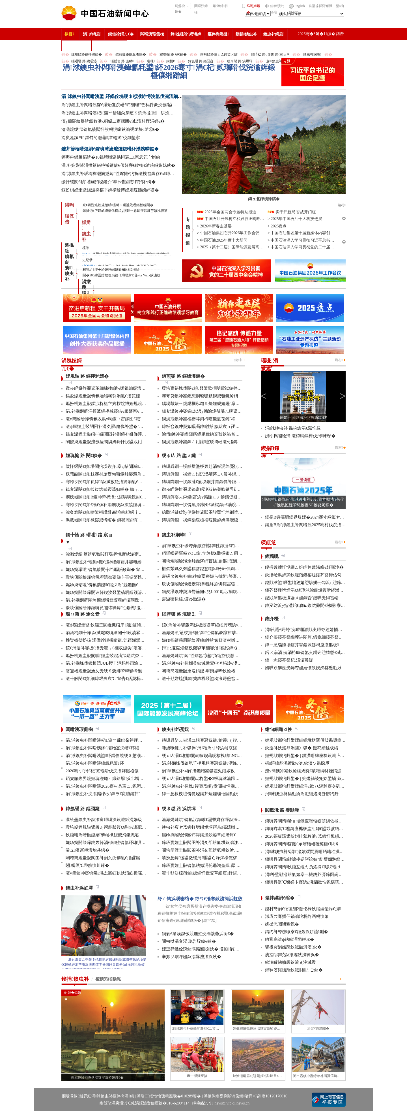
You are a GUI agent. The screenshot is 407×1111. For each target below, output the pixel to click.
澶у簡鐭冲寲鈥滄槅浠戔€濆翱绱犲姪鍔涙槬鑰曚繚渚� (316, 771)
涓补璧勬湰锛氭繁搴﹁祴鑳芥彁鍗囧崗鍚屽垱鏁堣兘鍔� (318, 874)
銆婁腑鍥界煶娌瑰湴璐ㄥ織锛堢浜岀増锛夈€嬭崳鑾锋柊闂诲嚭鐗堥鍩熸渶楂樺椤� (145, 778)
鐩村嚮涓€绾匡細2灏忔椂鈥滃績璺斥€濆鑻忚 (308, 909)
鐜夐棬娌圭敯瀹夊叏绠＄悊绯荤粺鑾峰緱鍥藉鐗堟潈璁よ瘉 (121, 671)
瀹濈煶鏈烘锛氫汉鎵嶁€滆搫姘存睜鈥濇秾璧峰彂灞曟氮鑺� (219, 819)
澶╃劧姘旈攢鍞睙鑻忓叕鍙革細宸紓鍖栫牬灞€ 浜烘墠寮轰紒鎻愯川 (226, 873)
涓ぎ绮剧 (92, 34)
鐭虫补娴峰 (312, 54)
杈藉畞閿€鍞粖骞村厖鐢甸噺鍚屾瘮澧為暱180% (111, 474)
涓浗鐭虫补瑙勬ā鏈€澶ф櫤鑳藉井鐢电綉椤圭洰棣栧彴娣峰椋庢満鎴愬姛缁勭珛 (141, 562)
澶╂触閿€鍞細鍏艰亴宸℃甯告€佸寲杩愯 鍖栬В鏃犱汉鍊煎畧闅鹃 (130, 678)
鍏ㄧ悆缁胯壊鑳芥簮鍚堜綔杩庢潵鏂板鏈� (306, 645)
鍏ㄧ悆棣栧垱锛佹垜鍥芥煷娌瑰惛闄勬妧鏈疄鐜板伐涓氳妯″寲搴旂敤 (228, 794)
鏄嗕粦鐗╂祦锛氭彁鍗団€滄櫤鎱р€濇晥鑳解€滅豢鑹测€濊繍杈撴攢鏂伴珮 (231, 504)
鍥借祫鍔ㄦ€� (121, 34)
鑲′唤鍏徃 (220, 6)
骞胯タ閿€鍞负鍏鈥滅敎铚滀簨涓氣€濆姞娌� (110, 481)
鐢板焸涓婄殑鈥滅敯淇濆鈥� (293, 947)
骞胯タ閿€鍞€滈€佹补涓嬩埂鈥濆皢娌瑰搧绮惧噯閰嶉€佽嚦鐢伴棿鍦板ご (134, 504)
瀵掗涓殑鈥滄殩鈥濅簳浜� (292, 954)
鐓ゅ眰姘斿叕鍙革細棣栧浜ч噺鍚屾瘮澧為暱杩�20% (116, 388)
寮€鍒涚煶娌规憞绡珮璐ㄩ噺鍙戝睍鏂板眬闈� (118, 205)
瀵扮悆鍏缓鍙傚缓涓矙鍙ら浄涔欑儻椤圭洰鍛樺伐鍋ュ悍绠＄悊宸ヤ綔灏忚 (234, 858)
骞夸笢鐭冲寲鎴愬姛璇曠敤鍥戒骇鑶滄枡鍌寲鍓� (209, 396)
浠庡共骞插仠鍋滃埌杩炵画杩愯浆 (297, 916)
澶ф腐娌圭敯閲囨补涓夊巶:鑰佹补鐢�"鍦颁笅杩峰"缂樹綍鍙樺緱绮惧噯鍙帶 (139, 426)
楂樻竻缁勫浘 (76, 45)
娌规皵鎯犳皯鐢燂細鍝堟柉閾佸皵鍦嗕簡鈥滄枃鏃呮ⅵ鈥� (319, 740)
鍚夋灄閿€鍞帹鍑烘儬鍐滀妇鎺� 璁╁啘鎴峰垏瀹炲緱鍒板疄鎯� (127, 489)
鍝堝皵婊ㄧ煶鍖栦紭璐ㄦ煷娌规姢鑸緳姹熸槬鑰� (209, 403)
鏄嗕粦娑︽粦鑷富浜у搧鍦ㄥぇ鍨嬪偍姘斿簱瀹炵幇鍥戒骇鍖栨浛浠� (227, 497)
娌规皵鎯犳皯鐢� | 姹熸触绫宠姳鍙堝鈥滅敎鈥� (312, 778)
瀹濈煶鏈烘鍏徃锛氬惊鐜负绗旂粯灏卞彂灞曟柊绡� (213, 655)
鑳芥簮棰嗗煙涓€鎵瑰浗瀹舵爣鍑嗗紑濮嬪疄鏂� (110, 148)
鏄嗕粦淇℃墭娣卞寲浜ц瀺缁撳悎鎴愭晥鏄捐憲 (308, 882)
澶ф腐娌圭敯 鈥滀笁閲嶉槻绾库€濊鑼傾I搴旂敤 (110, 625)
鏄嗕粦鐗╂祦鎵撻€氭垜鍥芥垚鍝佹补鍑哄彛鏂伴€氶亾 (213, 481)
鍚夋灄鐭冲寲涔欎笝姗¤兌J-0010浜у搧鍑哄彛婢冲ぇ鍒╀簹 (216, 591)
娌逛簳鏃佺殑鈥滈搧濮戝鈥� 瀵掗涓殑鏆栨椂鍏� (211, 949)
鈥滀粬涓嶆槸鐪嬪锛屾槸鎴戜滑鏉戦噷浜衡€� (110, 835)
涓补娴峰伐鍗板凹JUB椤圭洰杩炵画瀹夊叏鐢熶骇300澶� (120, 663)
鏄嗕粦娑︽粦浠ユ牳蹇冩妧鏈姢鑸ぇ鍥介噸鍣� (208, 740)
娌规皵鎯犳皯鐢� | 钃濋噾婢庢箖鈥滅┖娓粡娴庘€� (315, 755)
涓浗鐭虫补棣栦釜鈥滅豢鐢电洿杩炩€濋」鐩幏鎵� (211, 663)
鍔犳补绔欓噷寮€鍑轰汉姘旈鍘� (296, 931)
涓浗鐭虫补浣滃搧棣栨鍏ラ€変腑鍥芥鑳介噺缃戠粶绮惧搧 (122, 794)
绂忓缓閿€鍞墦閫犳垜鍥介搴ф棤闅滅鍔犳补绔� (108, 182)
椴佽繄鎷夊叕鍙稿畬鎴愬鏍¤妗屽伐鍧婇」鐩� (207, 568)
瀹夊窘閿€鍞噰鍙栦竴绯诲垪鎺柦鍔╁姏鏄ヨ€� (112, 512)
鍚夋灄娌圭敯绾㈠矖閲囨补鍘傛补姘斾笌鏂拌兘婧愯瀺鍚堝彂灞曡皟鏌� (133, 434)
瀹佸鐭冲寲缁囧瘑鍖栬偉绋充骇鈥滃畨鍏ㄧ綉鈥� (209, 434)
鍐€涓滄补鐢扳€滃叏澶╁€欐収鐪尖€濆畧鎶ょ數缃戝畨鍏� (121, 648)
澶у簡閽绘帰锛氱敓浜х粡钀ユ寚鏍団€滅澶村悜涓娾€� (113, 121)
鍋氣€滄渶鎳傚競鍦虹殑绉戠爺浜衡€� (198, 933)
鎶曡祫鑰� (182, 6)
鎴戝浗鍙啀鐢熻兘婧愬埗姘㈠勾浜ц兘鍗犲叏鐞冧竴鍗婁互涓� (324, 582)
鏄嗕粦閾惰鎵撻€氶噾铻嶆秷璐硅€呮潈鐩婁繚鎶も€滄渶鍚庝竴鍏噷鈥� (333, 844)
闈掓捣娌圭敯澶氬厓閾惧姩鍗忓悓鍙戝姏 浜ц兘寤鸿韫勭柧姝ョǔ (127, 442)
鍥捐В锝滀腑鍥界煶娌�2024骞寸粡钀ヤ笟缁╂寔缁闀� (319, 517)
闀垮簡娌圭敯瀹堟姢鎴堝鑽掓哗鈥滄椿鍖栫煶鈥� (209, 671)
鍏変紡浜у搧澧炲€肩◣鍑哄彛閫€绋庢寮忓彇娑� (311, 605)
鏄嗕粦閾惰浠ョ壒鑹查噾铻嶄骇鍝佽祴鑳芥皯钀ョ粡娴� (318, 821)
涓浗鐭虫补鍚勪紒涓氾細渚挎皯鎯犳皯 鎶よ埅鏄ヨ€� (316, 794)
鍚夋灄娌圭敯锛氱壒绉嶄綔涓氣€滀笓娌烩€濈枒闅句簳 (116, 396)
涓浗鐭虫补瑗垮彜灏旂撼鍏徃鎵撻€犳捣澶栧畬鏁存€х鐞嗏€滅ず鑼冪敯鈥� (133, 173)
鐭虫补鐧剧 (274, 34)
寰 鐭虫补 (69, 273)
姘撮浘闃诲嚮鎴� (282, 924)
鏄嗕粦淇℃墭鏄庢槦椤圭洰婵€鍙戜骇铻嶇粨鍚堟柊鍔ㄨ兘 (319, 828)
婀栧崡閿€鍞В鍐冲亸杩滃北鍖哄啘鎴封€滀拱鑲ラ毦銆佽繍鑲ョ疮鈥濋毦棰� (138, 497)
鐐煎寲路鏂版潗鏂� (130, 54)
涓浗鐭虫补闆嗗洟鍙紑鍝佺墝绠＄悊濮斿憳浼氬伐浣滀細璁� (124, 96)
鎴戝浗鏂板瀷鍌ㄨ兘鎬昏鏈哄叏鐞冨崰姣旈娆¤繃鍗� (316, 598)
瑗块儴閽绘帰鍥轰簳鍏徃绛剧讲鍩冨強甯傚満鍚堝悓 (211, 584)
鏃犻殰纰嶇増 (277, 9)
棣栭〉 (70, 34)
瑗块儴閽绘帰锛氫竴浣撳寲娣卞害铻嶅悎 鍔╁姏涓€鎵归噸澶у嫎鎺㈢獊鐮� (136, 577)
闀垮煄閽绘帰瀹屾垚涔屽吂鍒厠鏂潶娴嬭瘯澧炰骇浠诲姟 (216, 561)
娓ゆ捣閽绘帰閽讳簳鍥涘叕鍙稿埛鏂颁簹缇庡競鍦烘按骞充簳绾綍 (128, 592)
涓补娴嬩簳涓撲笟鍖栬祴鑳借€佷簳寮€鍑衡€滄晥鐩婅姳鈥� (118, 165)
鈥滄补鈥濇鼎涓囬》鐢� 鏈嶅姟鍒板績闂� (306, 748)
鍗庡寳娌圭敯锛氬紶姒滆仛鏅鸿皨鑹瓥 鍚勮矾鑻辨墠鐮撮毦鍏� (222, 865)
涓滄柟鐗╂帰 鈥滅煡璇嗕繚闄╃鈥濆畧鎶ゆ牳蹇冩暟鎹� (120, 632)
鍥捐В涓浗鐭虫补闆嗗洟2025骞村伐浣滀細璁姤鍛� (314, 525)
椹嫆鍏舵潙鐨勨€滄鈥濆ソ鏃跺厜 (297, 763)
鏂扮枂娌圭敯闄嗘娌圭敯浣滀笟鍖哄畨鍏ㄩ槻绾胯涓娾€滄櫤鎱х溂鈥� (133, 655)
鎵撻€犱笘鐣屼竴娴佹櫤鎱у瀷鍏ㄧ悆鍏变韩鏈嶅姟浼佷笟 (125, 211)
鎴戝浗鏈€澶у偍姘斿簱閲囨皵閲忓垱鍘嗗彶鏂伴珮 (208, 512)
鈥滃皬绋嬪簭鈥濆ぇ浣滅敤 (290, 962)
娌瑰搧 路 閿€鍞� (173, 54)
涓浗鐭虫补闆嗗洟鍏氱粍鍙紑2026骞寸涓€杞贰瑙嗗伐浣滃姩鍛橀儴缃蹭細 (169, 71)
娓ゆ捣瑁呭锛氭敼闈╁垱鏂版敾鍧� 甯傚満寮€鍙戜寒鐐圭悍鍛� (127, 569)
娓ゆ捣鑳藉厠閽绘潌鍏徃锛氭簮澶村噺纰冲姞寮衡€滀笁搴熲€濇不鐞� (228, 640)
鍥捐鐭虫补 (246, 34)
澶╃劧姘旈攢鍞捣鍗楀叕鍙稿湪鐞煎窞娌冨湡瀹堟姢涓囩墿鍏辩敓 (224, 678)
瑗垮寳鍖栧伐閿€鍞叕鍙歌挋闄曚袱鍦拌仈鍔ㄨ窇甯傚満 (214, 388)
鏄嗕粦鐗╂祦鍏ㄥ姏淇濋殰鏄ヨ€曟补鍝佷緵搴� (207, 474)
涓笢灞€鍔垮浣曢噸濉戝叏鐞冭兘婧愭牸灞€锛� (311, 629)
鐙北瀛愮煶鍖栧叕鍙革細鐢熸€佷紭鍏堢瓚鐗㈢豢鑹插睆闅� (219, 648)
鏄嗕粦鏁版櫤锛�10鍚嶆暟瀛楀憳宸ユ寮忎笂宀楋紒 (110, 157)
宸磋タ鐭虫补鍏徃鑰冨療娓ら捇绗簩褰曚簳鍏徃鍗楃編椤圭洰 (221, 576)
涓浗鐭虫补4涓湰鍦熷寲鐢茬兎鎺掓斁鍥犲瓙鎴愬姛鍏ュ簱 (217, 771)
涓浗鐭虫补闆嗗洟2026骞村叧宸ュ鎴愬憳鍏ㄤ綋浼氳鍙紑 (122, 786)
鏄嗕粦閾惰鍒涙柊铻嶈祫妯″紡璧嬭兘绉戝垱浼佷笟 (313, 859)
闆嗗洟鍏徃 (201, 9)
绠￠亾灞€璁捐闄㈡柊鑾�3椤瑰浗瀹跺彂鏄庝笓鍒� (211, 778)
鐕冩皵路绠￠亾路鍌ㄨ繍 (219, 54)
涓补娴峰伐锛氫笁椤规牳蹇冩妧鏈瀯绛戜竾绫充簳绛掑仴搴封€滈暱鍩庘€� (233, 763)
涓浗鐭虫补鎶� (109, 45)
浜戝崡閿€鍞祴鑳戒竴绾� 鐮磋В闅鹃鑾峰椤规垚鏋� (118, 520)
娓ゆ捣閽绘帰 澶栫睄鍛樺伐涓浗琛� (300, 436)
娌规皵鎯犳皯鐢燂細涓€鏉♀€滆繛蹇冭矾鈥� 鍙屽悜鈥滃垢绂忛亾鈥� (331, 786)
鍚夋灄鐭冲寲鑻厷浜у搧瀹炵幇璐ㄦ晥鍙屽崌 (204, 411)
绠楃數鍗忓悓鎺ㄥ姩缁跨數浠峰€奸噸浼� (304, 567)
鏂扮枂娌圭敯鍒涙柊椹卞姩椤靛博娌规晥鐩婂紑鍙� (110, 190)
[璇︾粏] (209, 920)
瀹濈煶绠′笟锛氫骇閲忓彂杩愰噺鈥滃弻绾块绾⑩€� (110, 129)
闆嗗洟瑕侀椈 (152, 34)
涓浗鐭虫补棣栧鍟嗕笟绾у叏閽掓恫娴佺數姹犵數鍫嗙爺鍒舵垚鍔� (226, 786)
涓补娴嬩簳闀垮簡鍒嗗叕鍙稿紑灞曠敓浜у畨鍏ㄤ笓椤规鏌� (123, 600)
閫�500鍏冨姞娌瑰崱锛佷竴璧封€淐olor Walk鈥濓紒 (121, 275)
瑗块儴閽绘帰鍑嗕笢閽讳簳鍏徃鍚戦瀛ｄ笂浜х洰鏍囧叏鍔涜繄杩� (130, 607)
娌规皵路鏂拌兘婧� (86, 54)
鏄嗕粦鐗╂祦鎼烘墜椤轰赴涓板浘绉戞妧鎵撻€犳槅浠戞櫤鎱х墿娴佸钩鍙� (232, 466)
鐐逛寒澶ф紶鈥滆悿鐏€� (289, 939)
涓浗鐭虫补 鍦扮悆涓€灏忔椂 (293, 428)
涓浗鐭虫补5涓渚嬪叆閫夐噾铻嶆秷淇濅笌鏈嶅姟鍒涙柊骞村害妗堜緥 (332, 851)
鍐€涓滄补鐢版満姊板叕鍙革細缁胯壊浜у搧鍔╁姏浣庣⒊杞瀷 (220, 625)
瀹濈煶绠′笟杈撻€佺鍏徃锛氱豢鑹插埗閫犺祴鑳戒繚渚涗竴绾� (222, 632)
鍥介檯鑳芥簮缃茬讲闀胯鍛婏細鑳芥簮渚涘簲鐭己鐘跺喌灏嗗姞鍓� (330, 637)
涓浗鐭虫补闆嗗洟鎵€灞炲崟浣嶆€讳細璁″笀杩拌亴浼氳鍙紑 (119, 105)
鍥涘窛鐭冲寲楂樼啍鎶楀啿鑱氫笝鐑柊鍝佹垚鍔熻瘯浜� (215, 419)
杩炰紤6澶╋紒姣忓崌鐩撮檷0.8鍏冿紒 (111, 270)
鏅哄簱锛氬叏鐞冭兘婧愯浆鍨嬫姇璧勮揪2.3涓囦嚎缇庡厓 (318, 668)
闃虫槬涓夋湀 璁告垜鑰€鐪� (189, 941)
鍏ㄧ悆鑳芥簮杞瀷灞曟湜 (289, 660)
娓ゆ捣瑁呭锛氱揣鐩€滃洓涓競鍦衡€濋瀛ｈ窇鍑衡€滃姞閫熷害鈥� (131, 585)
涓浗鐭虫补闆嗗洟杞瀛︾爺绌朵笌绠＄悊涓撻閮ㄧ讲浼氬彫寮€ (122, 113)
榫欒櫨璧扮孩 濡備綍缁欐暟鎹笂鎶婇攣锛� (107, 640)
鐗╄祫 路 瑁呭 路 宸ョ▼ (270, 54)
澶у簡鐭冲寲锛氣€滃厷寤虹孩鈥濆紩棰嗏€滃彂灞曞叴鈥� (120, 873)
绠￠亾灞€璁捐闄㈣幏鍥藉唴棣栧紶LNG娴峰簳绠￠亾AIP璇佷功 (222, 755)
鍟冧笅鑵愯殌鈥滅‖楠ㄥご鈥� (294, 970)
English (299, 6)
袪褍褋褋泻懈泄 (320, 6)
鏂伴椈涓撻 (218, 34)
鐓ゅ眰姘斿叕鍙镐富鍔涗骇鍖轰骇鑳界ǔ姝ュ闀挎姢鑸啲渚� (220, 489)
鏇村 (238, 360)
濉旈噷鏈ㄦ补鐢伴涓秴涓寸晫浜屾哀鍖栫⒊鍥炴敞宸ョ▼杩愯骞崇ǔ (227, 748)
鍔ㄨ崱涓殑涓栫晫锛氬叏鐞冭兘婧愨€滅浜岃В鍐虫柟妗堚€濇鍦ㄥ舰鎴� (334, 652)
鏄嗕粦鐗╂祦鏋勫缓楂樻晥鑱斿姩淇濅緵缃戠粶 (206, 520)
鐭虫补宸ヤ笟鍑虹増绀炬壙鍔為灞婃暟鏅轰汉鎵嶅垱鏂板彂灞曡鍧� (227, 827)
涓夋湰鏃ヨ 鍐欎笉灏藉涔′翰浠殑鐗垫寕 (100, 137)
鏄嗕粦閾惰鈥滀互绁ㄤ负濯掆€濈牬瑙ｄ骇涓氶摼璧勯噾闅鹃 (322, 867)
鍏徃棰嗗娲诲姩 (186, 34)
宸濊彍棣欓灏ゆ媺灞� (184, 599)
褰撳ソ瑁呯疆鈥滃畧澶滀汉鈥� (191, 956)
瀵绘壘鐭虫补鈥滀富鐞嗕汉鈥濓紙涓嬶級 (104, 819)
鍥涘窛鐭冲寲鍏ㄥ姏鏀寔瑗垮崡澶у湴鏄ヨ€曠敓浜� (211, 442)
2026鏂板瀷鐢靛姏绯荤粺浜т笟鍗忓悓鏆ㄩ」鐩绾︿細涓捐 (321, 836)
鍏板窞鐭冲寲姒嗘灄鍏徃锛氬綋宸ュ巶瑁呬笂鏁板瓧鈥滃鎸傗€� (224, 426)
